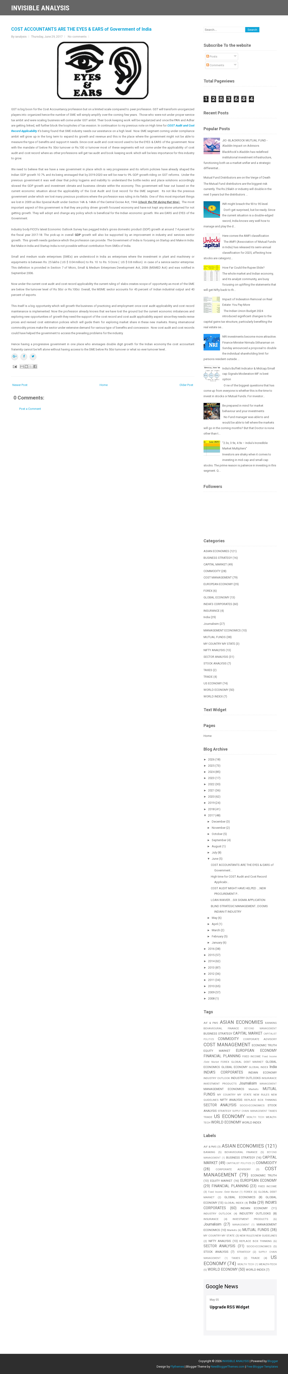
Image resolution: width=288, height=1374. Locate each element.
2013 (211, 967)
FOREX (208, 590)
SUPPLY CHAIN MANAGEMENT (249, 1111)
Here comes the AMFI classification (245, 235)
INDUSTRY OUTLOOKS (246, 1078)
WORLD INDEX (213, 696)
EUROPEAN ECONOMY (218, 584)
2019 (211, 802)
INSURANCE (212, 610)
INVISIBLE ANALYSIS (40, 8)
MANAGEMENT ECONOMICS (222, 630)
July (215, 852)
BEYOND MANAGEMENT (260, 1028)
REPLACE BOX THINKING (260, 1099)
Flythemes (177, 1366)
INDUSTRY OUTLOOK (217, 1078)
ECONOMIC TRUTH (264, 1045)
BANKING (271, 1022)
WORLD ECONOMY (216, 689)
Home (104, 385)
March (216, 930)
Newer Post (19, 385)
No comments (77, 36)
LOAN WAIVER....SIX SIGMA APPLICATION (238, 900)
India (207, 617)
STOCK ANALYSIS (215, 663)
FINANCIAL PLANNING (222, 1056)
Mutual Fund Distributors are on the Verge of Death (237, 177)
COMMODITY (212, 571)
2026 (211, 759)
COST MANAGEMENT (218, 577)
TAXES (208, 670)
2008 (211, 998)
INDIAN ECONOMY (262, 1072)
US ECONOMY (213, 683)
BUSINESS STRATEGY (218, 557)
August (217, 846)
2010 (211, 986)
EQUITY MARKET (217, 1050)
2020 (211, 796)
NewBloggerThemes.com (228, 1366)
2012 (211, 973)
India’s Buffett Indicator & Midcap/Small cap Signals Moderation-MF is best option (248, 374)
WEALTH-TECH (268, 1264)
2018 (211, 809)
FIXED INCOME (251, 1056)
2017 (211, 815)
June (215, 858)
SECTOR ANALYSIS (216, 656)
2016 (211, 948)
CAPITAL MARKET (215, 564)
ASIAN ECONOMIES (216, 551)
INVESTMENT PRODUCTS (220, 1083)
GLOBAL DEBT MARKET (247, 1061)
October (217, 834)
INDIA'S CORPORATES (218, 604)
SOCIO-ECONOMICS (252, 1105)
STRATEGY (224, 1110)
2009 (211, 992)
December (219, 821)
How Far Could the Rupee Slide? (243, 267)
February (218, 936)
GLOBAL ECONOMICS (239, 1197)
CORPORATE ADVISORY (260, 1039)
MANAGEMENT (268, 1083)
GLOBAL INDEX (258, 1067)
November (219, 827)
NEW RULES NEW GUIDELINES (258, 1235)
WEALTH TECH (255, 1117)
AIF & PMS (211, 1022)
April (215, 924)
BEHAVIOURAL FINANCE (221, 1028)
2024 (211, 772)
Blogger (272, 1361)
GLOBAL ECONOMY (216, 597)
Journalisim (211, 623)
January (217, 942)
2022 (211, 784)
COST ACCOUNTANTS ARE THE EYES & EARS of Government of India (81, 29)
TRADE (208, 676)
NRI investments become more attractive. (249, 336)
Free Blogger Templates (262, 1366)
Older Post (186, 385)
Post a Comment (30, 408)
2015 (211, 955)
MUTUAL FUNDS (215, 637)
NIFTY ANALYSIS (214, 650)
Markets (253, 1089)
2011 (211, 980)
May (215, 918)
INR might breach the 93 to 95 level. (245, 204)
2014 (211, 961)
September (219, 840)
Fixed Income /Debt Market (223, 1191)
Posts (211, 56)
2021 (211, 790)
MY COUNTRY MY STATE (219, 643)
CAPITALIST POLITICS (238, 1163)
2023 (211, 778)
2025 (211, 765)
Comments (215, 65)
